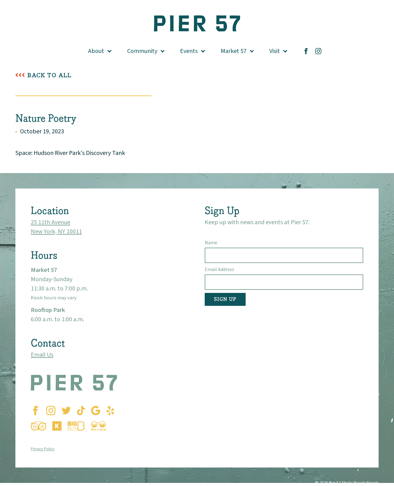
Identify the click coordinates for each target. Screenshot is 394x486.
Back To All (49, 75)
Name (211, 242)
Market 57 (234, 51)
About (96, 51)
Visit (274, 51)
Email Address (219, 269)
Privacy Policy (42, 449)
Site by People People (360, 483)
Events (189, 51)
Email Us (42, 354)
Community (142, 51)
